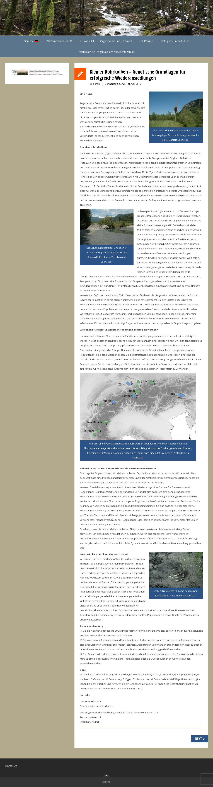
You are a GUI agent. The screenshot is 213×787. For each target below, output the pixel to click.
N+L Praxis (144, 41)
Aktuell (88, 41)
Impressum (11, 765)
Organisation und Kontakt (115, 41)
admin (96, 83)
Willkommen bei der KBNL (62, 41)
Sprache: (31, 41)
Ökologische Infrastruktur (174, 41)
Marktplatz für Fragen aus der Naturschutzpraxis (107, 51)
